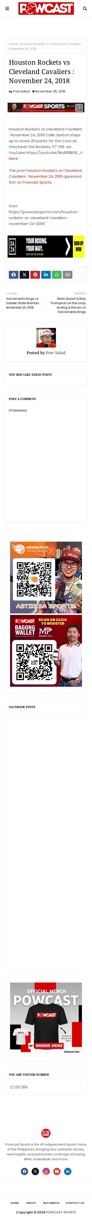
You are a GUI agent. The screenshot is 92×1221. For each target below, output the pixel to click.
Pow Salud (21, 91)
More (13, 158)
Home (13, 44)
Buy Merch (51, 1203)
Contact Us (75, 1203)
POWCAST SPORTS (61, 1212)
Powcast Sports (37, 182)
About (31, 1203)
